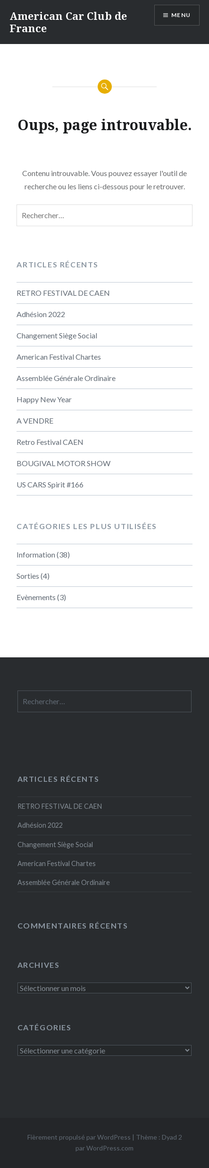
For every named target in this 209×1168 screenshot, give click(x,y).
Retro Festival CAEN (50, 441)
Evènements (36, 597)
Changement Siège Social (57, 335)
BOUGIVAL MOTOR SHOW (63, 463)
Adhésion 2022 (41, 314)
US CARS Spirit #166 (50, 484)
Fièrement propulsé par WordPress (79, 1137)
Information (36, 554)
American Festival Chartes (59, 356)
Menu (181, 14)
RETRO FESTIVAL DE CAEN (63, 292)
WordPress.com (110, 1148)
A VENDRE (35, 420)
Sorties (28, 575)
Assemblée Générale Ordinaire (66, 377)
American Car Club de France (68, 22)
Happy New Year (44, 399)
